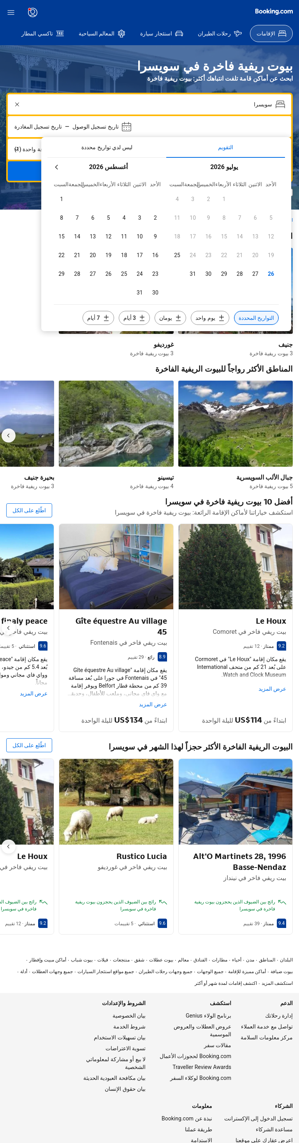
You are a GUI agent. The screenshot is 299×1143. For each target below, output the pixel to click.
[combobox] (150, 72)
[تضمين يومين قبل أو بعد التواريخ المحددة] (162, 267)
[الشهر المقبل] (275, 134)
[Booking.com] (25, 12)
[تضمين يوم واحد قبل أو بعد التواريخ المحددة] (122, 267)
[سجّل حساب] (240, 12)
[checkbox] (61, 166)
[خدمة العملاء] (138, 12)
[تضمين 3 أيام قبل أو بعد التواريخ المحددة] (198, 267)
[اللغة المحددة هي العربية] (116, 12)
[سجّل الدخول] (273, 12)
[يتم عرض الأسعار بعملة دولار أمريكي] (93, 12)
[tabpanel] (166, 202)
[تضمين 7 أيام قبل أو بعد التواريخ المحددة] (234, 267)
